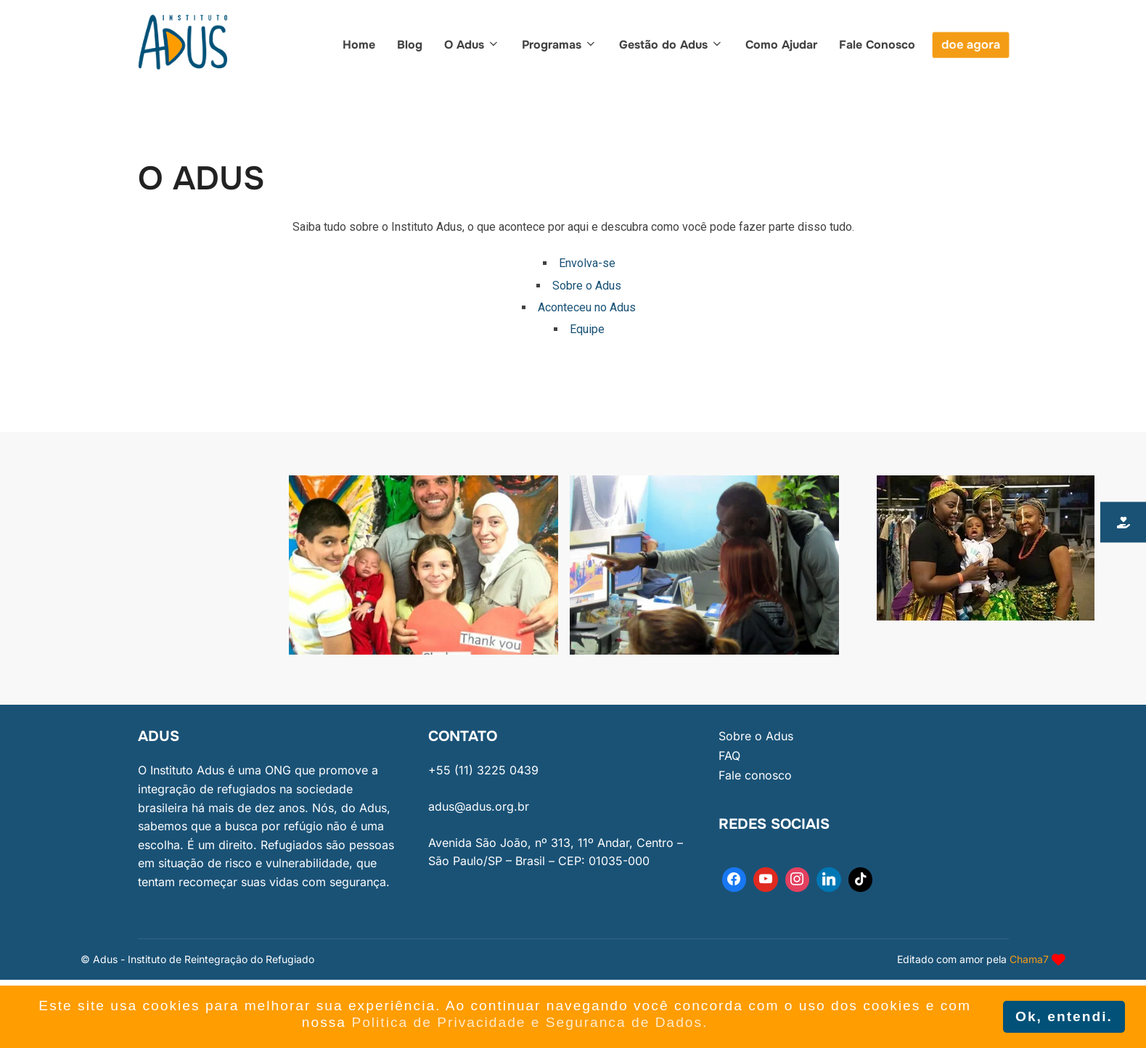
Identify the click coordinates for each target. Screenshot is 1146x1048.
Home (359, 44)
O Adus (472, 44)
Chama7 (1029, 959)
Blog (409, 44)
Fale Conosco (877, 44)
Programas (559, 44)
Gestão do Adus (671, 44)
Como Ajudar (781, 44)
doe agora (971, 44)
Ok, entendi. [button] (1064, 1016)
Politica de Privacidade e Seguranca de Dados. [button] (529, 1022)
